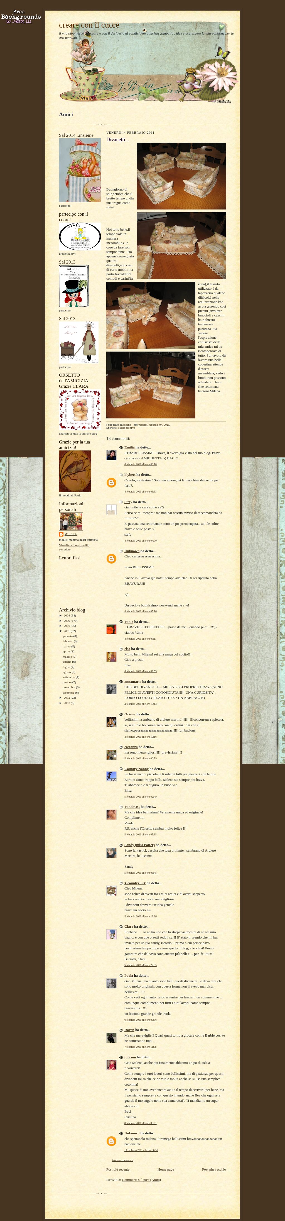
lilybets (130, 474)
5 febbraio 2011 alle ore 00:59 (140, 758)
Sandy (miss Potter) (139, 845)
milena (71, 534)
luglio (67, 667)
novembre (69, 687)
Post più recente (117, 1169)
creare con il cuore (89, 24)
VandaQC (132, 807)
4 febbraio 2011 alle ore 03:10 (140, 464)
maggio (68, 656)
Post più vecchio (214, 1169)
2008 (67, 615)
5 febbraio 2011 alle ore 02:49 (140, 796)
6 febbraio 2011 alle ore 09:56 (140, 1019)
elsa (127, 649)
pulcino (130, 1057)
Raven (129, 1030)
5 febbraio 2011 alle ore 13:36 (140, 916)
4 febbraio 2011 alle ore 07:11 (140, 638)
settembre (69, 677)
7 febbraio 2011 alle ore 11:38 (140, 1046)
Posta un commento (122, 1160)
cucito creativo (126, 427)
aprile (66, 651)
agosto (67, 672)
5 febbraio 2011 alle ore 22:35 (140, 965)
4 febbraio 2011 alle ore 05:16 (140, 611)
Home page (166, 1169)
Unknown (131, 551)
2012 (67, 697)
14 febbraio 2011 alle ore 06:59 (141, 1150)
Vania (128, 622)
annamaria (132, 681)
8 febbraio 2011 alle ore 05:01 (140, 1123)
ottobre (67, 682)
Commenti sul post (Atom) (141, 1180)
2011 (67, 631)
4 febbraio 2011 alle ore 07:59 (140, 671)
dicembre (69, 692)
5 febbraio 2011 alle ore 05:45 (140, 872)
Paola (128, 975)
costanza (131, 747)
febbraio (68, 641)
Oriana (130, 714)
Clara (128, 926)
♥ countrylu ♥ (135, 883)
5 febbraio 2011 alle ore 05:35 (140, 834)
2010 (67, 625)
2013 (67, 703)
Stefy (128, 502)
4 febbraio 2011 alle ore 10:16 (140, 736)
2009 (67, 620)
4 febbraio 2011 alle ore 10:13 (140, 703)
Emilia (129, 447)
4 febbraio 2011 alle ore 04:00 (140, 540)
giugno (67, 661)
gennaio (68, 636)
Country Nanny (136, 769)
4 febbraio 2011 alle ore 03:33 (140, 491)
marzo (67, 646)
